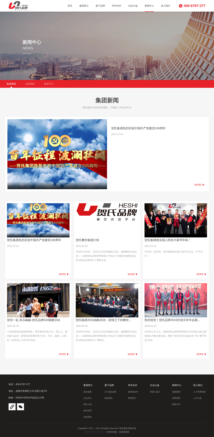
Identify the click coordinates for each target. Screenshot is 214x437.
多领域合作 (133, 392)
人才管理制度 (199, 392)
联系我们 (132, 398)
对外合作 (116, 6)
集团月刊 (48, 84)
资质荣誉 (87, 417)
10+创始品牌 (110, 392)
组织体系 (87, 410)
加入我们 (165, 6)
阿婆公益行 (155, 392)
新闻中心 (149, 6)
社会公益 (133, 6)
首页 (70, 6)
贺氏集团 (87, 392)
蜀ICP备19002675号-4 (95, 432)
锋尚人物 (87, 404)
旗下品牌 (100, 6)
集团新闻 (11, 84)
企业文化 (87, 398)
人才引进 (197, 398)
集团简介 (84, 6)
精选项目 (109, 398)
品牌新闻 (30, 84)
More (200, 185)
